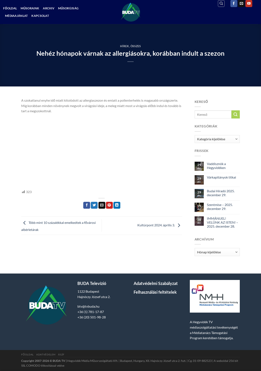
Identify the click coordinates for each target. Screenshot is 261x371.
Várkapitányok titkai (221, 177)
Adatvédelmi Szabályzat (156, 283)
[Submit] (235, 114)
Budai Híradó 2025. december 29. (221, 193)
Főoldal (10, 8)
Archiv (48, 8)
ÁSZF (61, 354)
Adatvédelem (46, 354)
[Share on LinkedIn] (116, 205)
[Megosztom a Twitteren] (94, 205)
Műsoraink (30, 8)
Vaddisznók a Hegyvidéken (216, 166)
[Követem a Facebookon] (233, 3)
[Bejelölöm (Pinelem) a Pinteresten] (109, 205)
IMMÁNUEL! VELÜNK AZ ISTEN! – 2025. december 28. (222, 222)
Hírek (124, 46)
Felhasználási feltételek (155, 292)
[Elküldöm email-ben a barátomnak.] (101, 205)
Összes (135, 46)
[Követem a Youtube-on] (248, 3)
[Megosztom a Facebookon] (86, 205)
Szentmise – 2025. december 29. (220, 207)
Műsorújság (68, 8)
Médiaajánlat (16, 15)
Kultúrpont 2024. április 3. (159, 225)
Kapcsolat (40, 15)
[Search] (221, 3)
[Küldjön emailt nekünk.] (241, 3)
